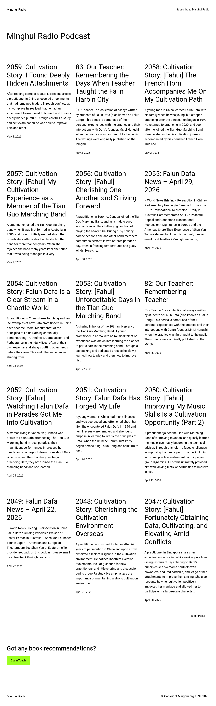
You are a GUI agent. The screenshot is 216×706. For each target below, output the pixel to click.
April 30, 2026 (84, 259)
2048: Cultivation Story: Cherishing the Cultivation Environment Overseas (107, 517)
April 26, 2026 (152, 353)
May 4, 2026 (14, 136)
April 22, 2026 (15, 566)
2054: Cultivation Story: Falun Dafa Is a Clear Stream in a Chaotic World (38, 296)
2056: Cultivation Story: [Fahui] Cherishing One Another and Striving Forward (106, 190)
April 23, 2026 (152, 480)
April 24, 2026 (84, 459)
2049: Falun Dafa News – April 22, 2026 (32, 509)
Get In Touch (18, 660)
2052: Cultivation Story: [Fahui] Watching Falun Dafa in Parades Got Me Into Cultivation (38, 406)
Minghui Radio (16, 9)
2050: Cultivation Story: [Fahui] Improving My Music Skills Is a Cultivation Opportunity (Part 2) (175, 406)
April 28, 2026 (15, 366)
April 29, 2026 (152, 248)
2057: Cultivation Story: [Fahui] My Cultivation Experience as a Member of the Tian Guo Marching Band (36, 194)
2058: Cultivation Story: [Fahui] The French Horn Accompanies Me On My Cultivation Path (175, 83)
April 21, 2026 (84, 592)
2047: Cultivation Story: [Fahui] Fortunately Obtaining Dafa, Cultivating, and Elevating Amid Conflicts (176, 521)
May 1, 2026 (14, 262)
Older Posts (200, 616)
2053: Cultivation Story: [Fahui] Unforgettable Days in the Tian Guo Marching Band (108, 300)
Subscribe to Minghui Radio (192, 9)
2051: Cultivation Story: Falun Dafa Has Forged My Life (108, 398)
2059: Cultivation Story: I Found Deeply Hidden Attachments (38, 75)
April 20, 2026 (152, 600)
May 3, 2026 (83, 152)
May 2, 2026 (151, 152)
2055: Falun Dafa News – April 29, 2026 (169, 182)
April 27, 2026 (84, 369)
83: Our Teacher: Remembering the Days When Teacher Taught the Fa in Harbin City (105, 83)
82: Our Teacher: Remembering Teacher (168, 292)
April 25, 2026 (15, 475)
